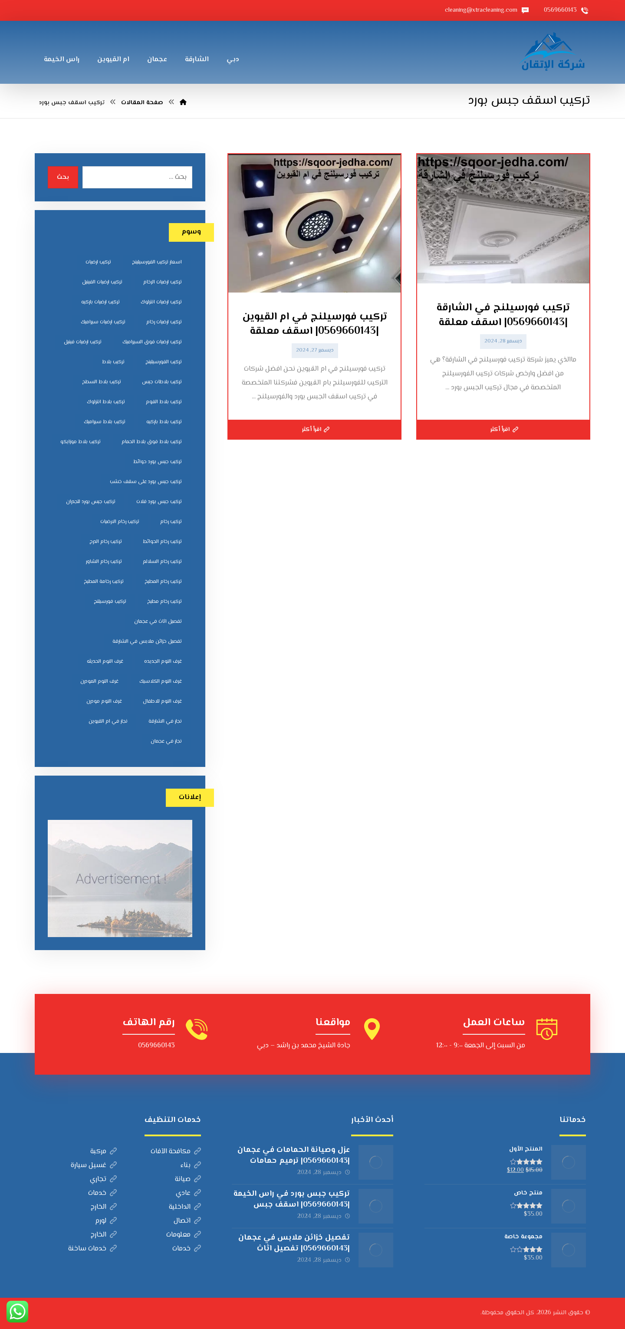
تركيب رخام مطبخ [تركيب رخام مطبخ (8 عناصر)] (164, 602)
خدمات (102, 1193)
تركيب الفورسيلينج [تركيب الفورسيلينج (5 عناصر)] (163, 362)
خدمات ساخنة (92, 1248)
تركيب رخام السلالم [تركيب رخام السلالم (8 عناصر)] (162, 562)
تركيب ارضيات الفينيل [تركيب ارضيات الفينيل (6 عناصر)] (102, 282)
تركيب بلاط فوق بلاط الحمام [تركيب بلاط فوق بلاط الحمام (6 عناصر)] (152, 442)
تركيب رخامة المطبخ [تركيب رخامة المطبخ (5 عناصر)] (104, 582)
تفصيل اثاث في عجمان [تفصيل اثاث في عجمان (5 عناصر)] (158, 622)
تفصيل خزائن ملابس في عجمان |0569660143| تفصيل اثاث (294, 1243)
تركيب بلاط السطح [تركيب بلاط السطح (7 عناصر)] (101, 382)
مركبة (103, 1151)
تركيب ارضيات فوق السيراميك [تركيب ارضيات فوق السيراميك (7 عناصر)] (152, 342)
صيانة (188, 1179)
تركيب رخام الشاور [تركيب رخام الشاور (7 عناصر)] (104, 562)
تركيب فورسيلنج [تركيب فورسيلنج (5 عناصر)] (110, 602)
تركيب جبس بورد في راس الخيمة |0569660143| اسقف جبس (292, 1199)
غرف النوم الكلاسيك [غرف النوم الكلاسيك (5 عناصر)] (160, 682)
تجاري (103, 1179)
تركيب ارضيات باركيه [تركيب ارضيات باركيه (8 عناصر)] (100, 302)
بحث (63, 177)
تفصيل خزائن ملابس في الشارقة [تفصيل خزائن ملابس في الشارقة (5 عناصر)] (147, 642)
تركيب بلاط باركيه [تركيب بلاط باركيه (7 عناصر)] (164, 422)
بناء (191, 1165)
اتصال (187, 1221)
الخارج (104, 1207)
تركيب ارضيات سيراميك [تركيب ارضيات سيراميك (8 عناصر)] (103, 322)
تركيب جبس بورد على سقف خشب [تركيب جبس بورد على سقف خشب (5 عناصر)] (146, 482)
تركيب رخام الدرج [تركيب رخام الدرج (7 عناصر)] (105, 542)
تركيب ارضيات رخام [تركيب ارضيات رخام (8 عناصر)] (164, 322)
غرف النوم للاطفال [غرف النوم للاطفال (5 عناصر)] (162, 701)
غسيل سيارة (94, 1165)
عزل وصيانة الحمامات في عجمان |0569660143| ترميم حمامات (293, 1155)
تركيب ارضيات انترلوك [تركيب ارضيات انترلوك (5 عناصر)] (161, 302)
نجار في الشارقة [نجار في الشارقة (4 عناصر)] (165, 721)
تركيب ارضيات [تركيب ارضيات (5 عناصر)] (98, 262)
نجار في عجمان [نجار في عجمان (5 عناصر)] (166, 741)
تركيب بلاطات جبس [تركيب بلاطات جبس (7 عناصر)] (162, 382)
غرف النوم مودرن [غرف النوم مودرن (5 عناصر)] (104, 701)
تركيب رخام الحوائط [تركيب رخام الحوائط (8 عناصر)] (162, 542)
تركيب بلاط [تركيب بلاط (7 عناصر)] (113, 362)
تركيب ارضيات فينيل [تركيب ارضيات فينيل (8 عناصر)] (83, 342)
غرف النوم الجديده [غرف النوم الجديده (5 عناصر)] (163, 662)
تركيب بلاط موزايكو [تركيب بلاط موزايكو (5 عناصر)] (80, 442)
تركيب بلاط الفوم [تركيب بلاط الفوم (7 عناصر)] (164, 402)
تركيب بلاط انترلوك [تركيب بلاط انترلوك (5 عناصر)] (106, 402)
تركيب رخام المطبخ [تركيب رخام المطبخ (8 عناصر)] (163, 582)
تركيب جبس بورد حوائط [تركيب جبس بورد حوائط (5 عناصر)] (157, 462)
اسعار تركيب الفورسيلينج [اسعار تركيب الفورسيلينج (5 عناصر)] (157, 262)
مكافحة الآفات (176, 1151)
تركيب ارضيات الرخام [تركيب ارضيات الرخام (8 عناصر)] (162, 282)
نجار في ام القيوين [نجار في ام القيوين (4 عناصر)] (108, 721)
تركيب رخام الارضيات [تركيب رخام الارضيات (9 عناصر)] (119, 522)
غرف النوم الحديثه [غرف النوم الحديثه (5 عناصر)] (105, 662)
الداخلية (185, 1207)
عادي (188, 1193)
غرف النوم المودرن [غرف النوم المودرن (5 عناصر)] (99, 682)
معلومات (183, 1235)
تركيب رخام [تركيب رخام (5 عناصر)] (171, 522)
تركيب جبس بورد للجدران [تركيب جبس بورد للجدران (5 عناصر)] (90, 502)
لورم (106, 1221)
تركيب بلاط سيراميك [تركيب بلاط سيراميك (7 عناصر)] (104, 422)
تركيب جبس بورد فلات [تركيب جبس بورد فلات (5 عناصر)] (159, 502)
